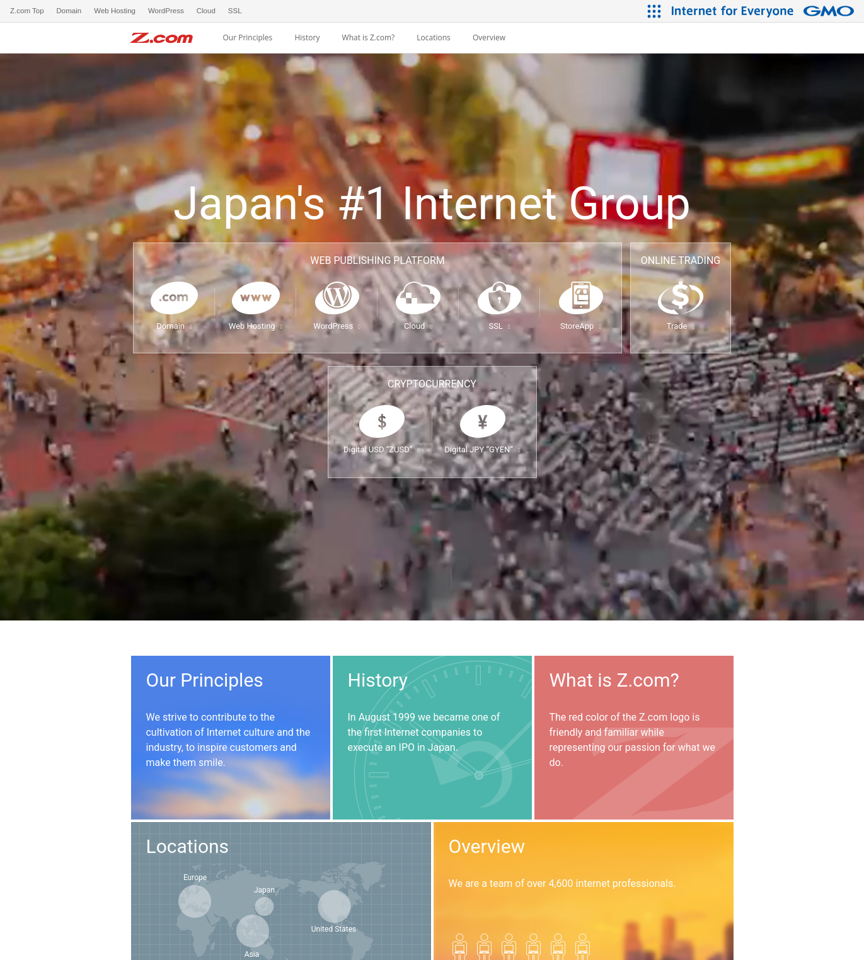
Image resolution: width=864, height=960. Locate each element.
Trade (680, 326)
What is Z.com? (368, 38)
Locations (434, 38)
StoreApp (580, 326)
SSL (499, 326)
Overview (489, 38)
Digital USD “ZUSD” (381, 449)
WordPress (336, 326)
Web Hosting (256, 326)
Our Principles (247, 38)
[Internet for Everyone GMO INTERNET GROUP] (764, 11)
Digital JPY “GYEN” (482, 449)
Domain (174, 326)
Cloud (418, 326)
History (307, 38)
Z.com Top (27, 10)
